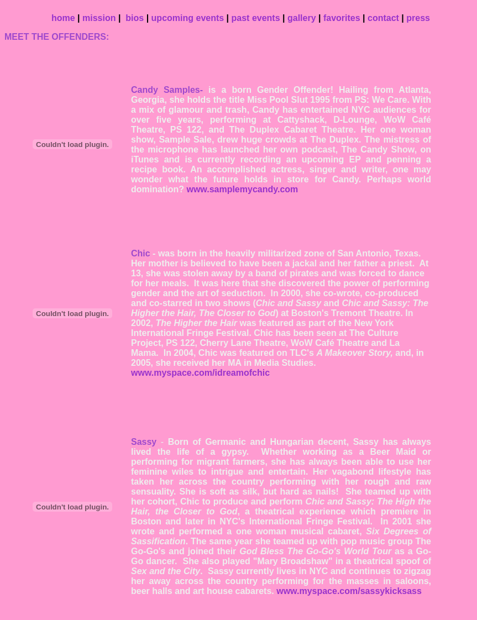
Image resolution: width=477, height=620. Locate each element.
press (418, 18)
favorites (341, 18)
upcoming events (187, 18)
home (63, 18)
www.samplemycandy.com (242, 189)
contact (383, 18)
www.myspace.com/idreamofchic (200, 372)
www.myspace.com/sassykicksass (349, 591)
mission (99, 18)
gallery (301, 18)
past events (256, 18)
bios (135, 18)
